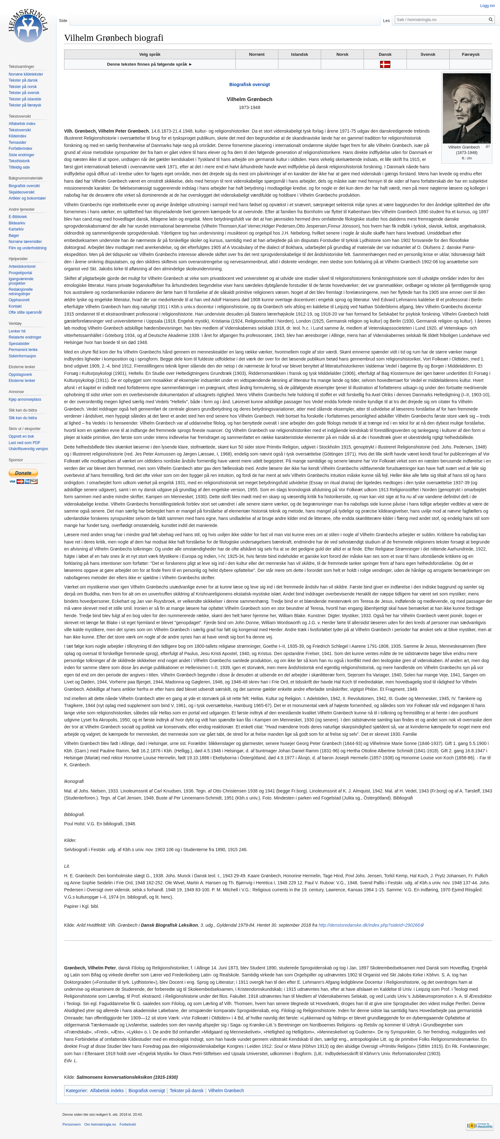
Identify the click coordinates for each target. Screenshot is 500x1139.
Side (63, 20)
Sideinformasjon (22, 356)
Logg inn (487, 6)
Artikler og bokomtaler (27, 198)
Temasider (17, 142)
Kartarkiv (16, 229)
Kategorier (76, 1090)
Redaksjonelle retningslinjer (21, 291)
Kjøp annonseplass (25, 399)
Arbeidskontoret (22, 266)
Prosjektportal (20, 273)
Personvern (71, 1124)
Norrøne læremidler (25, 241)
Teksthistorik (19, 161)
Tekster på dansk (186, 1090)
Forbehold (128, 1124)
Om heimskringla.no (100, 1124)
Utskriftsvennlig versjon (28, 449)
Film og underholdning (28, 248)
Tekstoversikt (20, 130)
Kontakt (15, 306)
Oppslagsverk (20, 374)
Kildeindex (17, 136)
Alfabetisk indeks (107, 1090)
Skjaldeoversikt (21, 192)
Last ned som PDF (24, 443)
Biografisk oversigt (249, 84)
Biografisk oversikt (24, 186)
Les (386, 20)
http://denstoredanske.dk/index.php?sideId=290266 (369, 925)
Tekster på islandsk (25, 99)
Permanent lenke (23, 349)
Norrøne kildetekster (26, 74)
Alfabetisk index (22, 123)
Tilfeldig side (19, 167)
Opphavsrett (19, 300)
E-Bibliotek (18, 217)
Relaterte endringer (25, 337)
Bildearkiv (17, 223)
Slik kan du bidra (23, 418)
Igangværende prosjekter (21, 281)
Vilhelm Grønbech (226, 1090)
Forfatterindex (20, 148)
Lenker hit (17, 331)
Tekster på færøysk (25, 105)
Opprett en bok (21, 436)
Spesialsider (19, 343)
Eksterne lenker (22, 380)
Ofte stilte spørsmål (25, 312)
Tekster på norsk (23, 86)
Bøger (14, 235)
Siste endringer (21, 155)
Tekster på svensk (24, 93)
